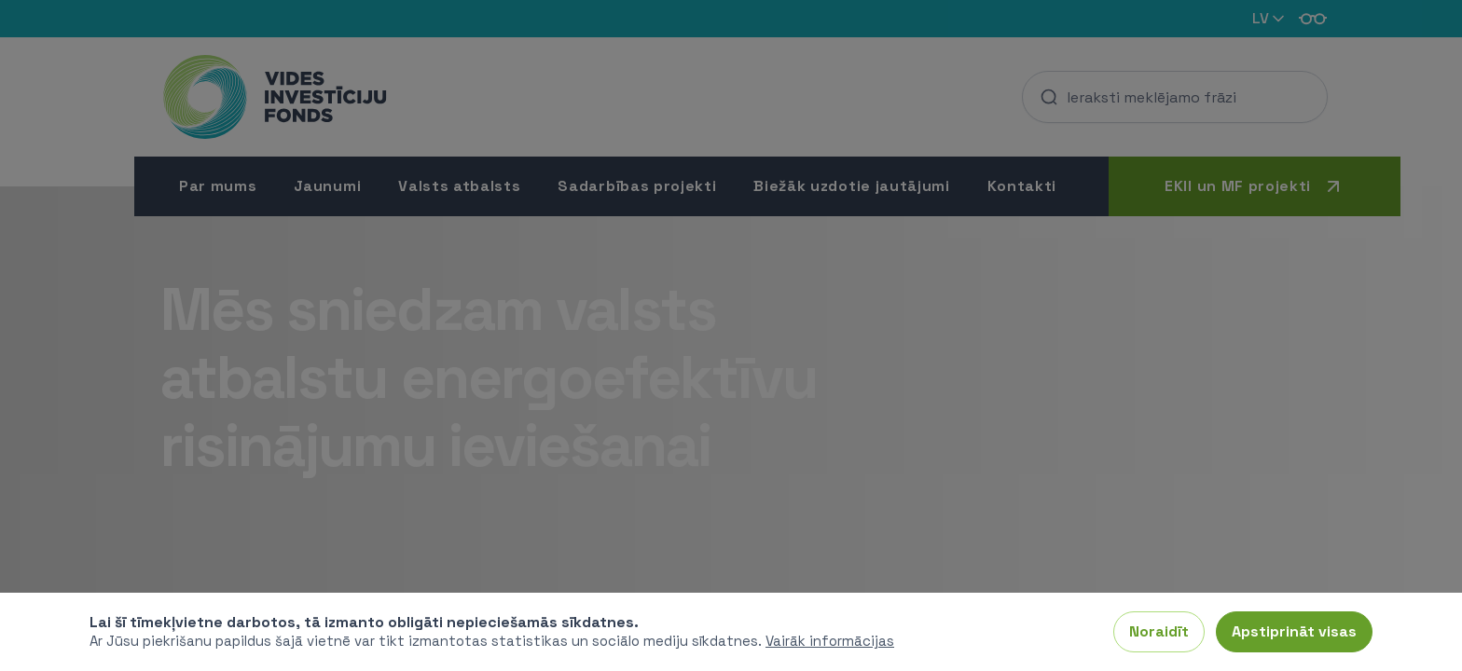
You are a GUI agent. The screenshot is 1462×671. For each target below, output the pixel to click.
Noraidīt (1159, 631)
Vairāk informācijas (829, 641)
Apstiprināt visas (1294, 631)
